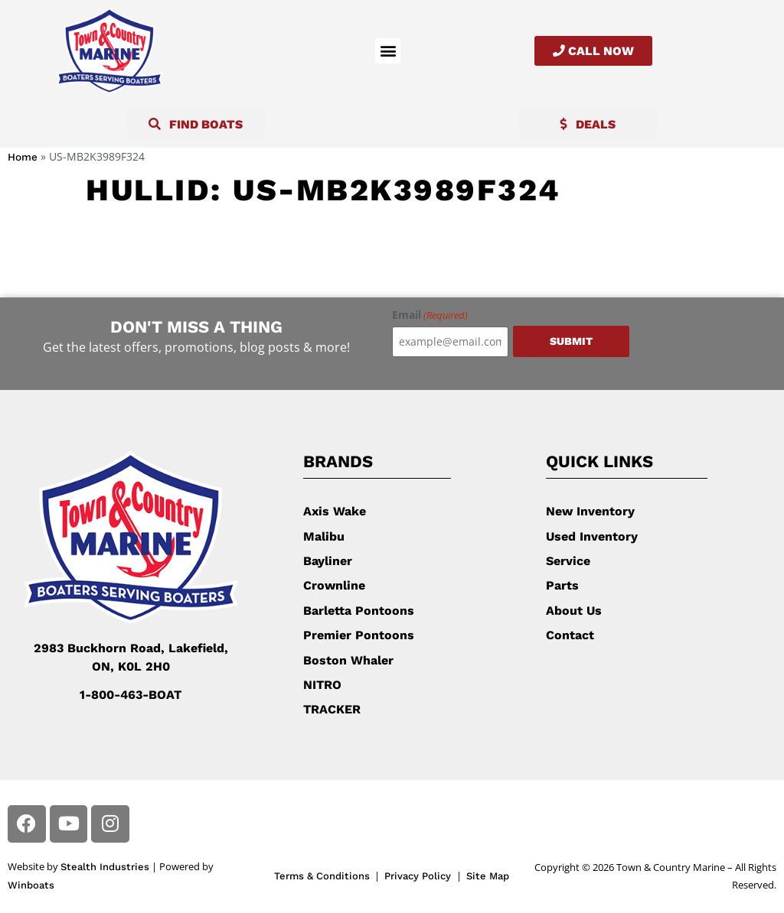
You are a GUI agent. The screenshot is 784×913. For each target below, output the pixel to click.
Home (23, 157)
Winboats (31, 885)
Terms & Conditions (322, 876)
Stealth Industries (104, 866)
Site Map (487, 876)
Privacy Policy (419, 876)
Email (430, 315)
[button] (387, 50)
